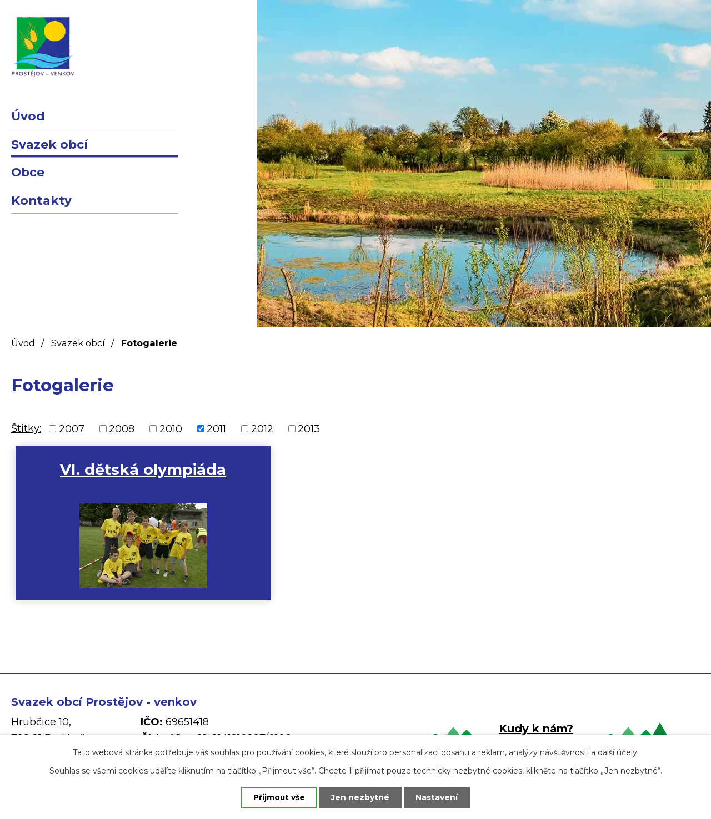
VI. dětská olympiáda (123, 470)
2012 (262, 428)
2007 (71, 428)
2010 (170, 428)
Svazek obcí (49, 144)
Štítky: (26, 428)
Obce (27, 172)
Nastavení (439, 797)
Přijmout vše (278, 797)
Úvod (28, 116)
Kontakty (41, 200)
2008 (121, 428)
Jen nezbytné (361, 797)
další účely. (618, 752)
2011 (216, 428)
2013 (309, 428)
